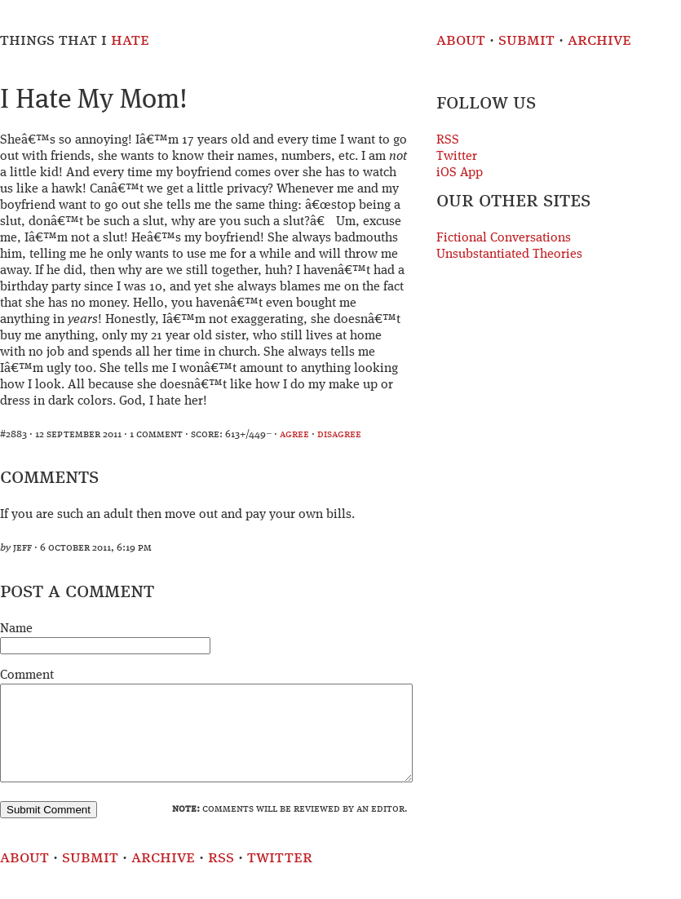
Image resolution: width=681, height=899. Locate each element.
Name (16, 629)
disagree (339, 434)
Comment (27, 675)
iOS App (459, 172)
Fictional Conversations (503, 238)
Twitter (456, 156)
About (460, 40)
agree (294, 434)
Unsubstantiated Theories (509, 254)
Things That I (74, 40)
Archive (599, 40)
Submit (526, 40)
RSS (447, 140)
